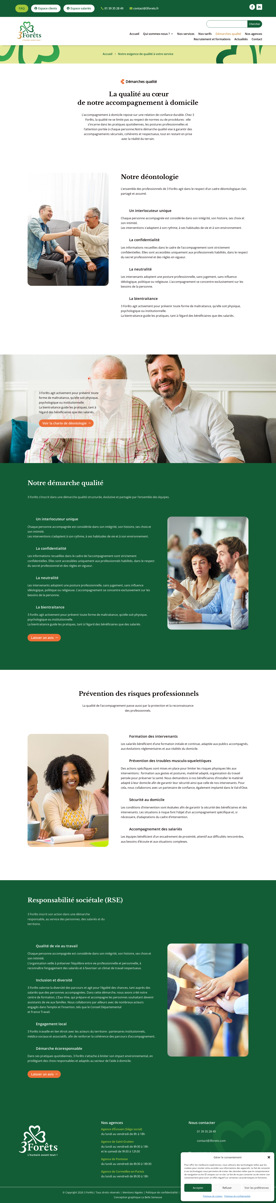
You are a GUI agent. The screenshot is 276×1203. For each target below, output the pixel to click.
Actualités (241, 39)
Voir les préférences (257, 1187)
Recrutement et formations (212, 39)
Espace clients (47, 8)
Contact (257, 39)
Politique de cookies (213, 1196)
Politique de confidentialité (237, 1196)
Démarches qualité (228, 34)
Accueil (134, 34)
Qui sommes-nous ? (156, 34)
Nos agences (253, 34)
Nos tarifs (205, 34)
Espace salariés (81, 8)
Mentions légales (133, 1192)
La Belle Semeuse (151, 1197)
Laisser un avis (42, 637)
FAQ (22, 8)
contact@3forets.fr (146, 8)
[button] (269, 1157)
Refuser (227, 1187)
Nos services (185, 34)
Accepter (198, 1187)
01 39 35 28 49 (113, 8)
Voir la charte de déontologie (64, 423)
